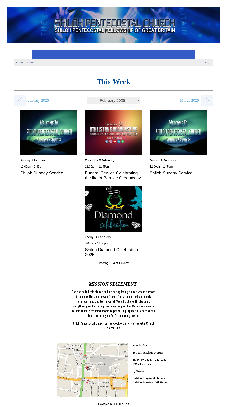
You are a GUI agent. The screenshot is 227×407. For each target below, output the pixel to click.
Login (208, 62)
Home (19, 62)
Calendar (30, 62)
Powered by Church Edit (113, 404)
